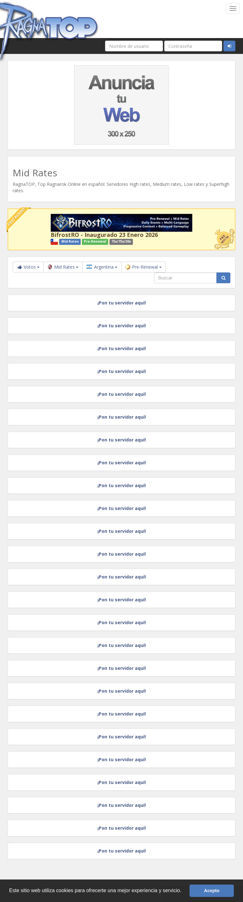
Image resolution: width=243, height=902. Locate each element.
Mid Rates (62, 267)
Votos (28, 267)
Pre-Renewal (143, 267)
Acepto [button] (212, 890)
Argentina (101, 267)
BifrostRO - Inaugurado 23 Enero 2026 (104, 235)
